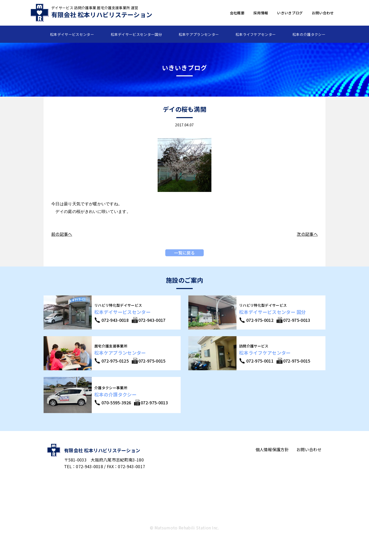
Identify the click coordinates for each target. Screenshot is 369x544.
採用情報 (260, 12)
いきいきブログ (290, 12)
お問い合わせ (323, 12)
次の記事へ (307, 234)
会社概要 (237, 12)
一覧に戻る (184, 253)
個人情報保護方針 (272, 449)
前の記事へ (61, 234)
